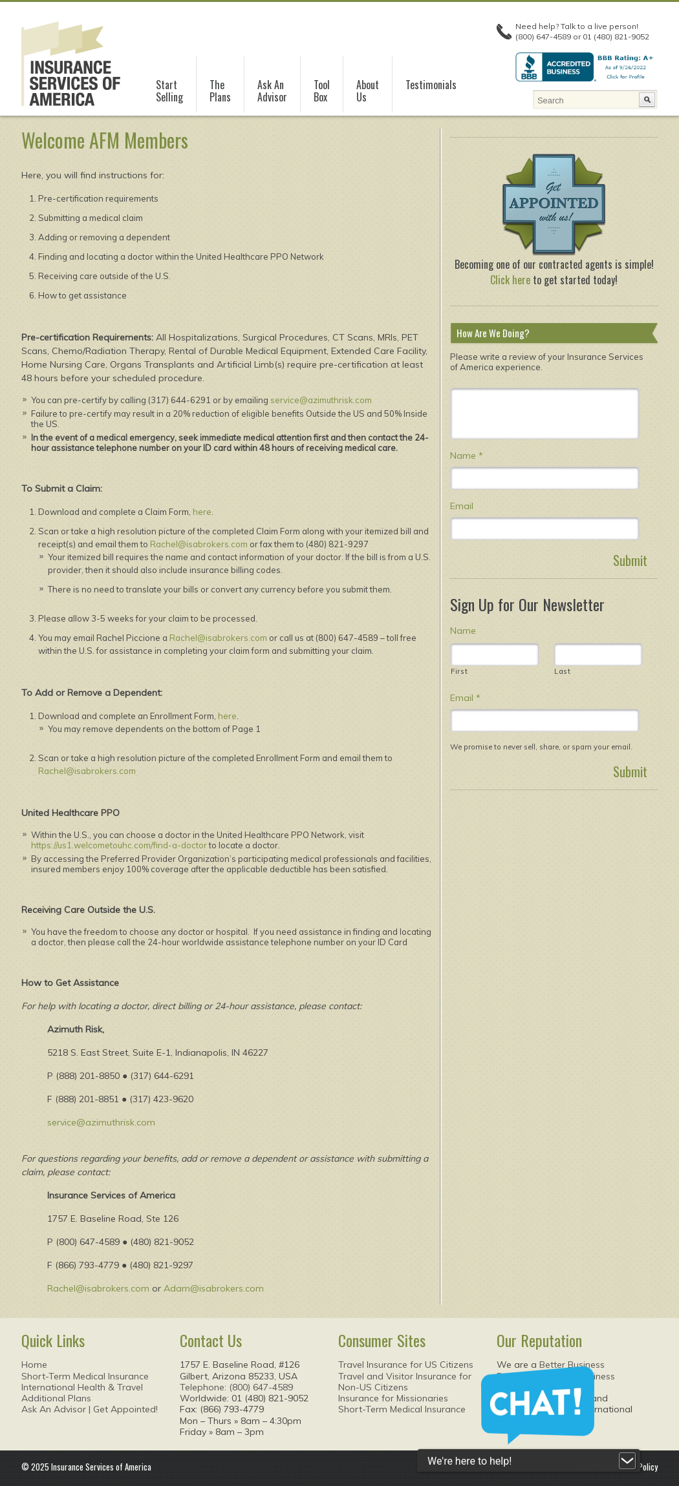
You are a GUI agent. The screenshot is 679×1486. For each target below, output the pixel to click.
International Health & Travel (82, 1387)
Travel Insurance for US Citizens (405, 1364)
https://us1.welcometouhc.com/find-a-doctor (119, 845)
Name (466, 455)
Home (34, 1364)
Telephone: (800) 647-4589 (236, 1387)
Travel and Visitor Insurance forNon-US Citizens (404, 1381)
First (459, 671)
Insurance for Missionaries (393, 1398)
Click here (510, 280)
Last (562, 671)
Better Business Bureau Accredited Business (556, 1370)
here (202, 512)
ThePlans (220, 91)
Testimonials (431, 84)
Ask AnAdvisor (272, 91)
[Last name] (598, 654)
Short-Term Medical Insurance (85, 1376)
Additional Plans (56, 1398)
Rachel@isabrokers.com (199, 544)
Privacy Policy (635, 1466)
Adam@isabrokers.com (214, 1288)
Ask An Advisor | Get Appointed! (89, 1409)
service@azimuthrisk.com (321, 400)
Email (461, 506)
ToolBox (322, 91)
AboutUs (367, 91)
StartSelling (169, 91)
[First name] (494, 654)
